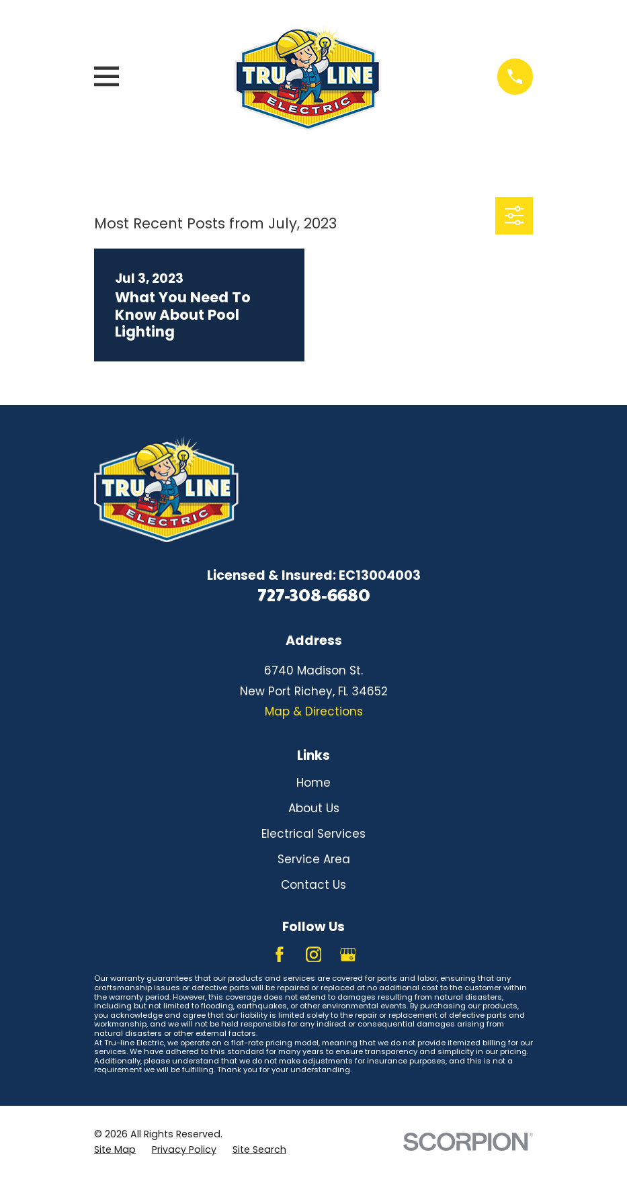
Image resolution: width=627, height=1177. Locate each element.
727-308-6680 (313, 594)
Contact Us (313, 885)
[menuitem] (115, 1150)
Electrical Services (313, 834)
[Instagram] (314, 955)
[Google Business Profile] (348, 955)
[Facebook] (279, 955)
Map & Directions (314, 711)
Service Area (314, 859)
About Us (313, 808)
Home (313, 783)
